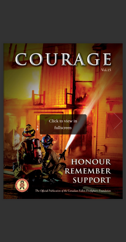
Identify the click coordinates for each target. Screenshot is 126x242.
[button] (118, 121)
